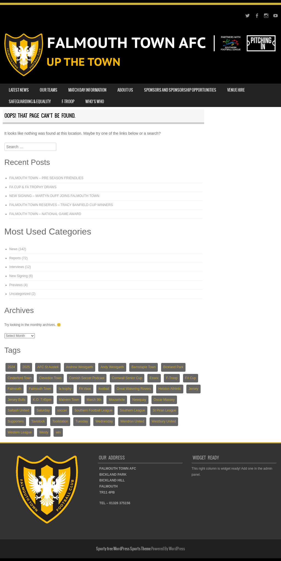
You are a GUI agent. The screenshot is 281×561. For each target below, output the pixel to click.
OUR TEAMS (48, 90)
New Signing (18, 276)
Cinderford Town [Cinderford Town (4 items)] (20, 378)
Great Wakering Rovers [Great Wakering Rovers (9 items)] (134, 389)
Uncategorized (19, 294)
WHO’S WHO (94, 101)
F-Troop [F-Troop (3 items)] (172, 378)
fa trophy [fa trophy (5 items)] (65, 389)
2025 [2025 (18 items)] (26, 367)
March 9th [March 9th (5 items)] (94, 400)
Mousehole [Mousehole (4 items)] (117, 400)
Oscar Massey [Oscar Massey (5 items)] (164, 400)
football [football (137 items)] (104, 389)
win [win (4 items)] (58, 432)
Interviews (16, 267)
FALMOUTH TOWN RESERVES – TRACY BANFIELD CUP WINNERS (61, 205)
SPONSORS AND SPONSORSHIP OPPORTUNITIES (180, 90)
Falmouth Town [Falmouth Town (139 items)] (40, 389)
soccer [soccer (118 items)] (62, 410)
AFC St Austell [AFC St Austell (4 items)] (47, 367)
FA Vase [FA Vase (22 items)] (85, 389)
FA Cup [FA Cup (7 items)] (190, 378)
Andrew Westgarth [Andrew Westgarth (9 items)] (79, 367)
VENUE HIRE (236, 90)
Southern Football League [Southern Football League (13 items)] (93, 410)
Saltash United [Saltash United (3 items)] (18, 410)
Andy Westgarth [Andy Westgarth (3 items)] (112, 367)
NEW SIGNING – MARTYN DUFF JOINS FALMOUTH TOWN (54, 196)
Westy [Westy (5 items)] (43, 432)
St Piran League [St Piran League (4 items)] (164, 410)
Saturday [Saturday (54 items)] (43, 410)
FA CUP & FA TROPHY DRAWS (33, 187)
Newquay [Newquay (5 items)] (139, 400)
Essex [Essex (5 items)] (154, 378)
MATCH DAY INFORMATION (87, 90)
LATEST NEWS (19, 90)
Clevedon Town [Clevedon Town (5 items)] (50, 378)
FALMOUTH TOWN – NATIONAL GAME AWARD (45, 214)
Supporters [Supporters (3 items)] (16, 421)
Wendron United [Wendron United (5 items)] (132, 421)
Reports (15, 258)
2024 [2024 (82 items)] (11, 367)
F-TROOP (68, 101)
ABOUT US (125, 90)
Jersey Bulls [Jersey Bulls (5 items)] (17, 400)
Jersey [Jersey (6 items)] (193, 389)
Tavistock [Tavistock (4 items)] (38, 421)
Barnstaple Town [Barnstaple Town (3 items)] (143, 367)
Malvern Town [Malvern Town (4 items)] (69, 400)
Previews (16, 285)
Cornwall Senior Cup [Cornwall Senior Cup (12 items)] (127, 378)
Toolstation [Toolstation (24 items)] (60, 421)
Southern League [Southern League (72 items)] (132, 410)
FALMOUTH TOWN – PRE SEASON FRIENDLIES (46, 178)
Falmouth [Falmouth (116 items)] (14, 389)
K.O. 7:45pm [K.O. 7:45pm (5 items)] (42, 400)
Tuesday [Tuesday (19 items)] (81, 421)
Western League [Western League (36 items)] (20, 432)
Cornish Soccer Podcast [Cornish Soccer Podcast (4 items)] (87, 378)
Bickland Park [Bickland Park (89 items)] (173, 367)
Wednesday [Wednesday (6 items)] (104, 421)
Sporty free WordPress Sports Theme (123, 549)
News (13, 249)
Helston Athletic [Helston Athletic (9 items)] (169, 389)
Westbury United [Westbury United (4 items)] (164, 421)
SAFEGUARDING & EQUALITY (30, 101)
